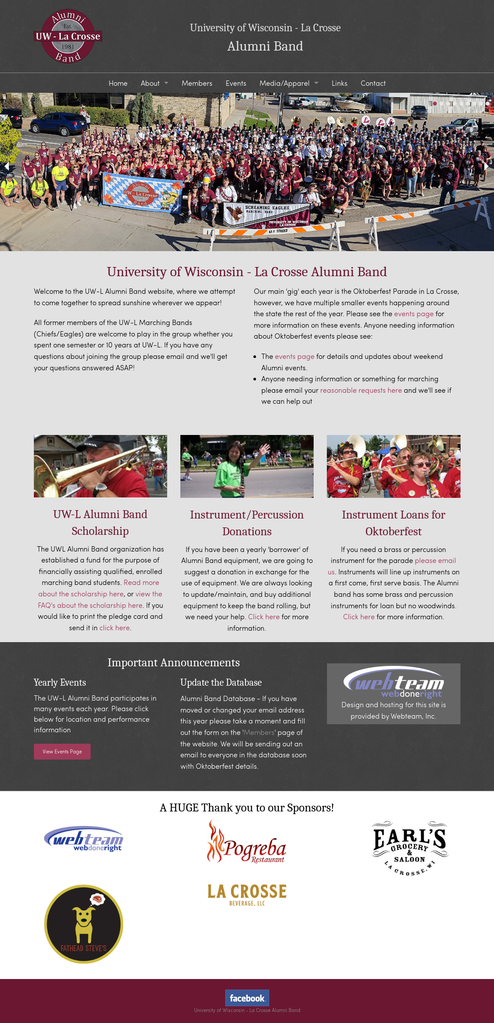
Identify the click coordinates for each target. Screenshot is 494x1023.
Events (236, 83)
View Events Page (62, 751)
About (150, 83)
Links (340, 83)
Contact (373, 83)
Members (197, 83)
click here (114, 627)
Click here (264, 616)
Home (118, 83)
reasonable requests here (361, 390)
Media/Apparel (285, 83)
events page (414, 313)
